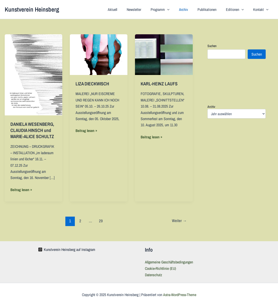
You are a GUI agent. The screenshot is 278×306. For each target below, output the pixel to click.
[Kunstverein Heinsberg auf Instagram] (66, 249)
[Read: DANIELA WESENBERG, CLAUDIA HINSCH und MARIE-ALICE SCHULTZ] (33, 74)
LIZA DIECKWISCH (93, 83)
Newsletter (144, 9)
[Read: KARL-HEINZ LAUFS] (164, 54)
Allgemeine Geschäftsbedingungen (169, 261)
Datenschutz (153, 274)
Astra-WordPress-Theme (180, 294)
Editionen (238, 9)
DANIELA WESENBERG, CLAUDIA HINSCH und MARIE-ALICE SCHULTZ (33, 130)
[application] (175, 9)
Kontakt (261, 9)
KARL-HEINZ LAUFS (160, 83)
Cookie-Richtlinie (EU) (160, 268)
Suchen (211, 46)
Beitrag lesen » (21, 189)
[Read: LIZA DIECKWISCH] (98, 54)
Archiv (190, 9)
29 (101, 220)
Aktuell (125, 9)
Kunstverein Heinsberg (32, 9)
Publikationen (211, 9)
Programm (168, 9)
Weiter (179, 220)
